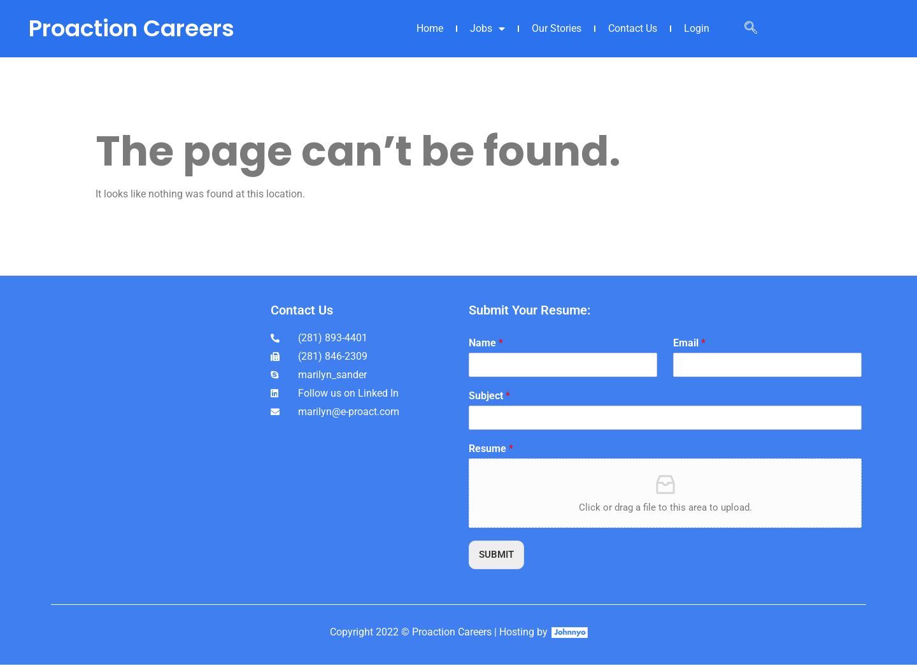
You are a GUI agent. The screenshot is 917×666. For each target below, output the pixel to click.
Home (429, 28)
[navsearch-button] (751, 28)
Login (696, 28)
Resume (491, 449)
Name (486, 343)
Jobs (487, 29)
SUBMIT (498, 555)
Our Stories (556, 28)
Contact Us (632, 28)
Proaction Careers (131, 28)
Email (689, 343)
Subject (489, 396)
